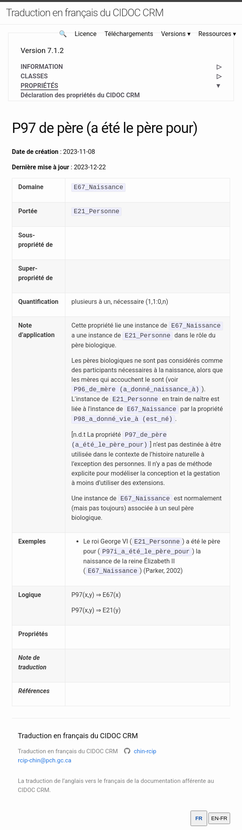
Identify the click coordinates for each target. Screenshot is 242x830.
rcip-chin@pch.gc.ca (44, 760)
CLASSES (34, 76)
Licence (86, 34)
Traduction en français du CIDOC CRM (85, 13)
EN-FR (219, 818)
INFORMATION (42, 66)
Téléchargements (129, 34)
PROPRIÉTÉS (39, 86)
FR (198, 818)
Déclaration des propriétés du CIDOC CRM (80, 95)
